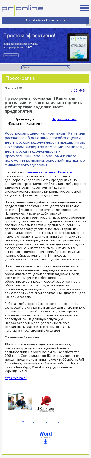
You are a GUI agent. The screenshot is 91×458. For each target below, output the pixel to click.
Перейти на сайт (64, 119)
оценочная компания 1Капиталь (47, 172)
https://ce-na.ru (16, 378)
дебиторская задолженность (57, 422)
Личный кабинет (35, 20)
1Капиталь (26, 422)
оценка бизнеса (38, 422)
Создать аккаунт (56, 20)
